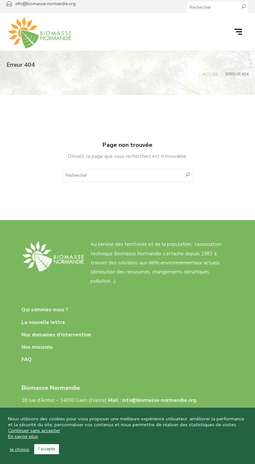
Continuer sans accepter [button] (34, 430)
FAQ (26, 359)
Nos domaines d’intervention (56, 334)
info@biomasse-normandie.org (159, 400)
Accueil (211, 74)
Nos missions (37, 347)
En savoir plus (23, 436)
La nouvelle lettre (43, 322)
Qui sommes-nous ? (44, 309)
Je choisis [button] (19, 449)
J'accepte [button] (46, 449)
